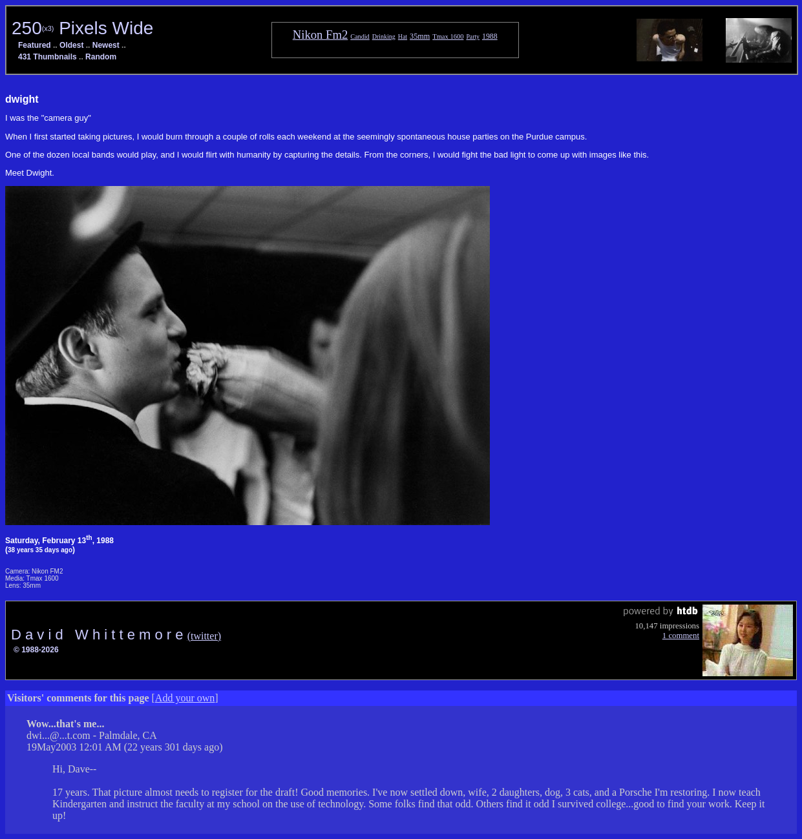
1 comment (680, 635)
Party (473, 36)
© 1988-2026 (36, 649)
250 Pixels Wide (82, 28)
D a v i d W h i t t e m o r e (99, 635)
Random (100, 56)
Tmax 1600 (447, 36)
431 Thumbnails (47, 56)
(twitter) (204, 635)
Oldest (71, 45)
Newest (106, 45)
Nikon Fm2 (320, 34)
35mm (420, 36)
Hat (402, 36)
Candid (359, 36)
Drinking (384, 36)
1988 (490, 36)
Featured (34, 45)
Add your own (185, 697)
